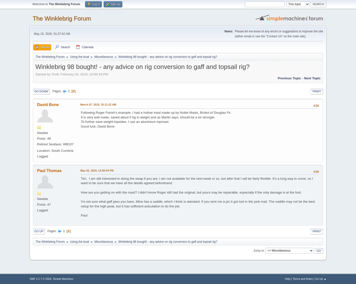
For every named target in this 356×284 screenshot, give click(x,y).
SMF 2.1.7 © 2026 (40, 278)
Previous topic (289, 78)
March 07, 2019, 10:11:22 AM (98, 104)
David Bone (48, 105)
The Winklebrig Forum (62, 18)
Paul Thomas (49, 171)
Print (316, 91)
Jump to (258, 250)
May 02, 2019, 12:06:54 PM (96, 170)
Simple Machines (63, 278)
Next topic (312, 78)
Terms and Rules (303, 278)
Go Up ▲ (320, 278)
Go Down (41, 91)
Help (287, 278)
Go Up (38, 231)
